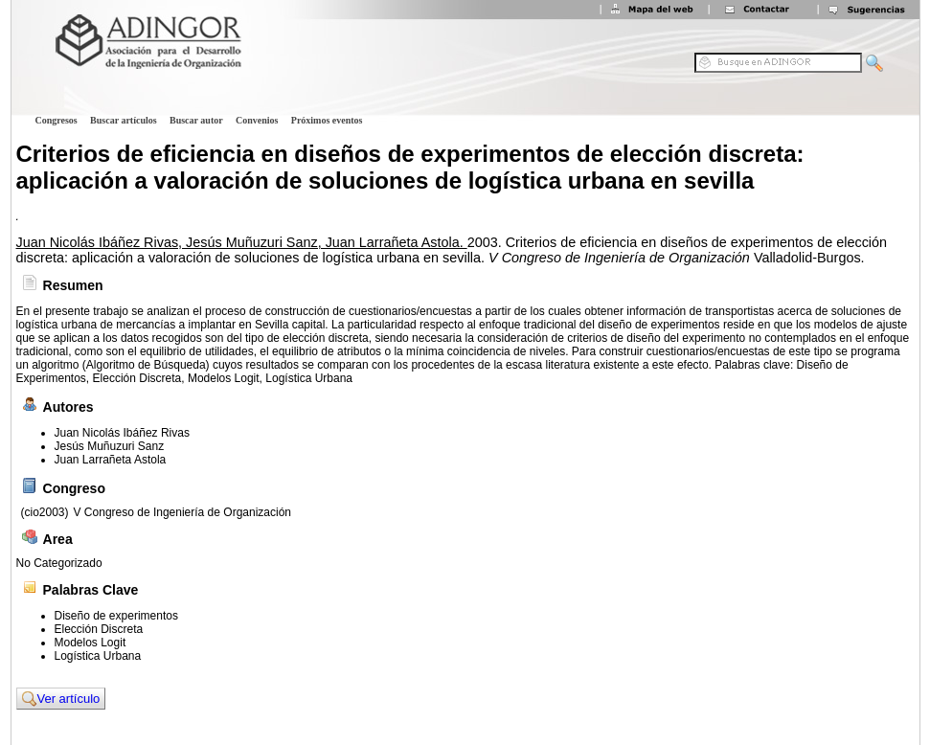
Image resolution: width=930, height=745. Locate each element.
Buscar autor (196, 120)
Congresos (56, 120)
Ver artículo (61, 699)
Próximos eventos (327, 120)
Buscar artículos (123, 120)
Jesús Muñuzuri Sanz (110, 446)
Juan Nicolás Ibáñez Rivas (122, 433)
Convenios (257, 120)
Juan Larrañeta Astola (111, 459)
